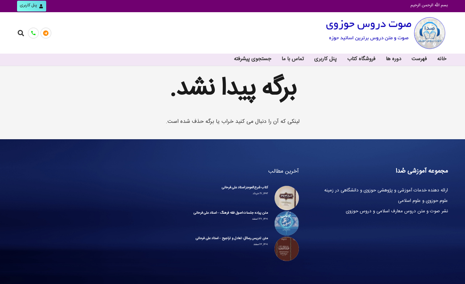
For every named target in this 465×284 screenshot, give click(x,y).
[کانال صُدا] (45, 33)
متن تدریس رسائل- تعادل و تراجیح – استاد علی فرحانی (232, 239)
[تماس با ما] (33, 33)
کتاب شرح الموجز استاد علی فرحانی (245, 188)
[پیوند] (386, 33)
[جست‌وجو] (21, 33)
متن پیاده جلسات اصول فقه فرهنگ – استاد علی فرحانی (231, 213)
